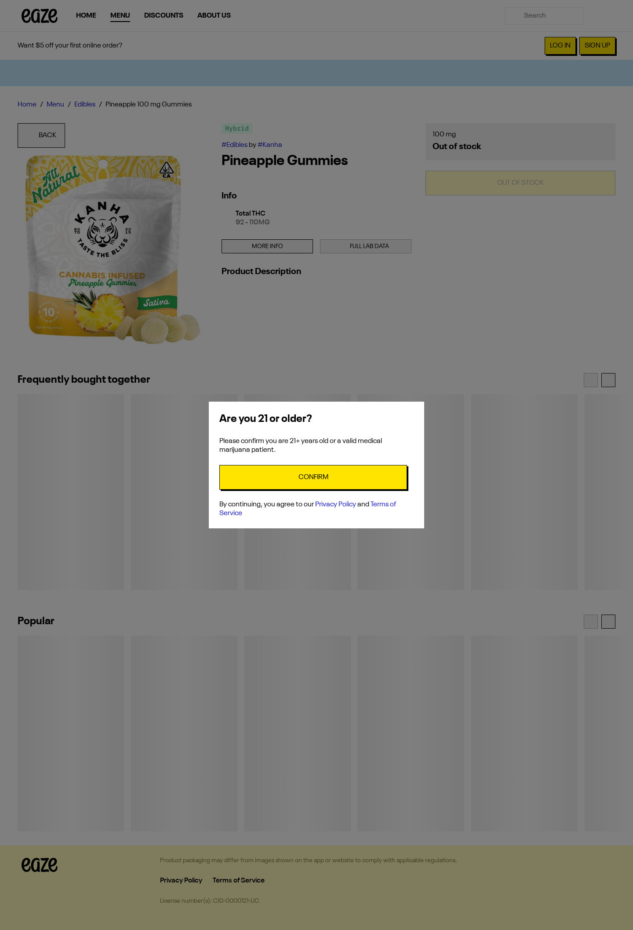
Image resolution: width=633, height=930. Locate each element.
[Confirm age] (313, 477)
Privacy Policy (335, 504)
